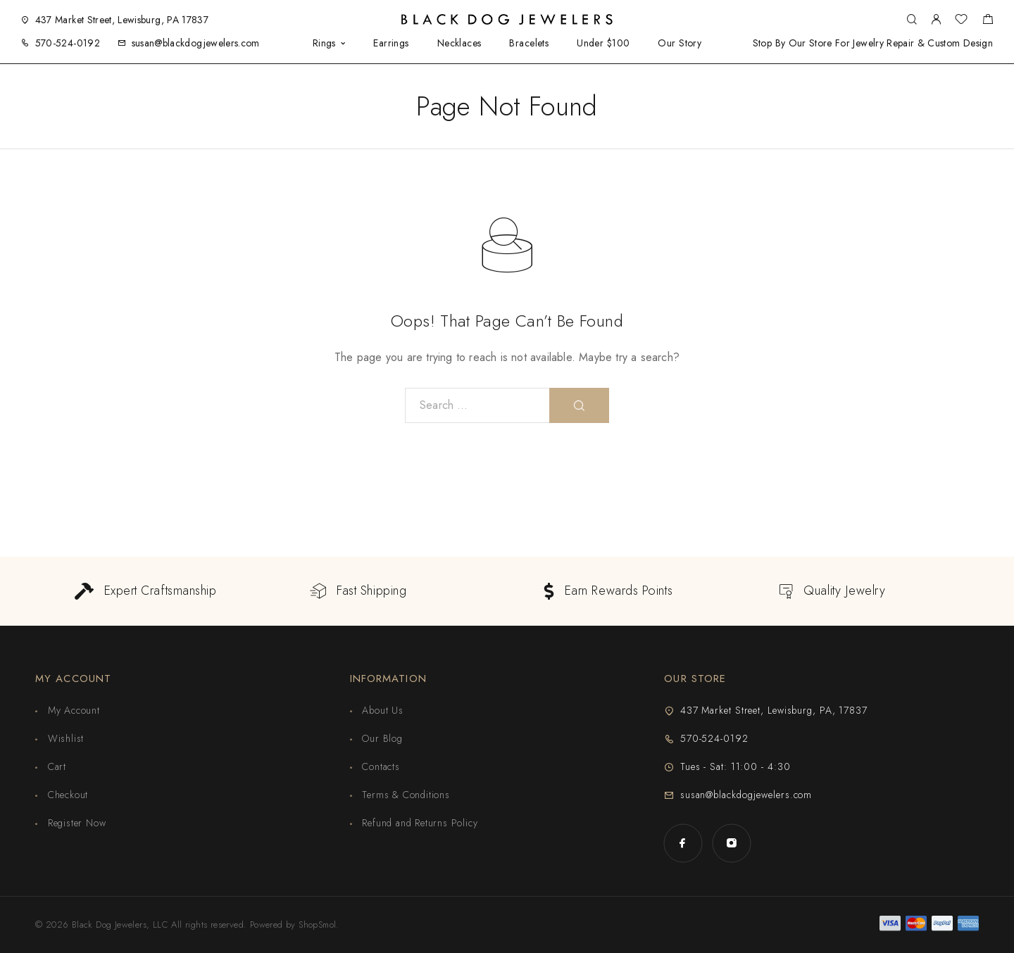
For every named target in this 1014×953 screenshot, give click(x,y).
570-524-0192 (67, 43)
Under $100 (603, 43)
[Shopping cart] (987, 21)
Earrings (390, 43)
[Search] (911, 20)
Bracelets (529, 43)
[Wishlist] (961, 21)
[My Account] (936, 20)
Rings (324, 43)
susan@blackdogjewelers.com (196, 43)
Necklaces (459, 43)
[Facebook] (682, 843)
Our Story (679, 43)
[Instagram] (731, 843)
